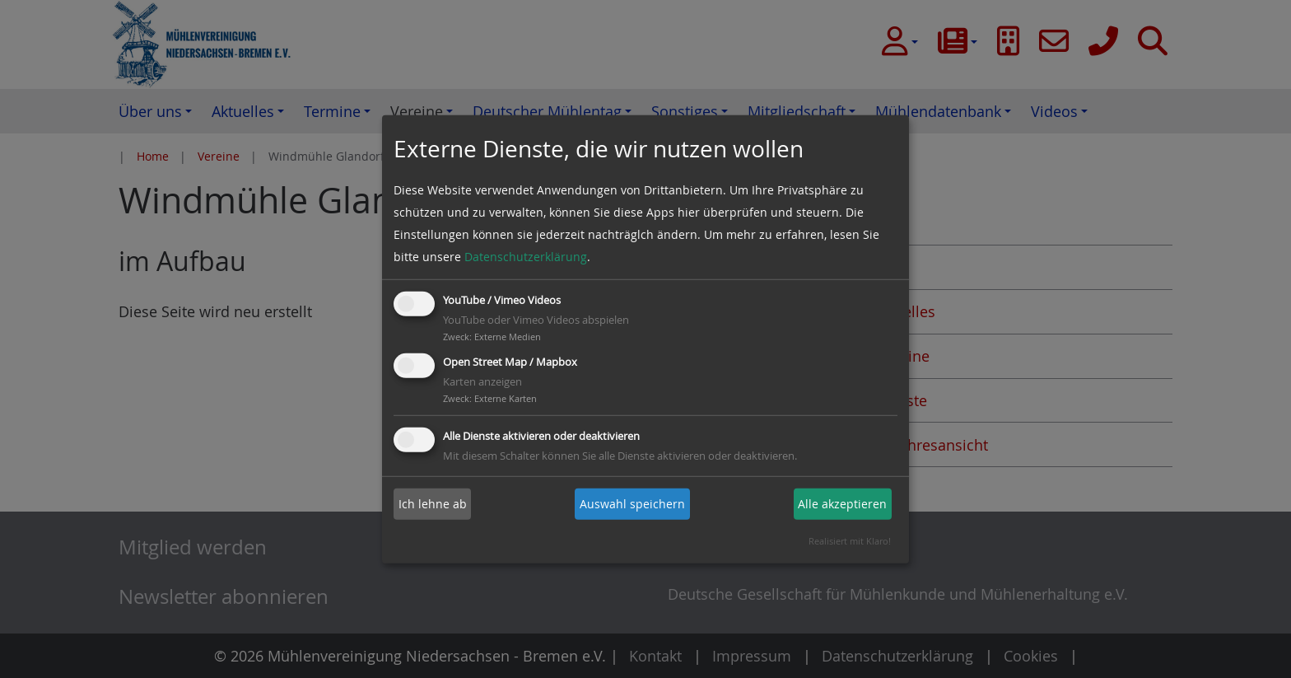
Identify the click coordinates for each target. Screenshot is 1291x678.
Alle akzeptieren (842, 504)
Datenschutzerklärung (525, 256)
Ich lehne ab (432, 504)
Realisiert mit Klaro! (850, 541)
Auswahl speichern (632, 504)
